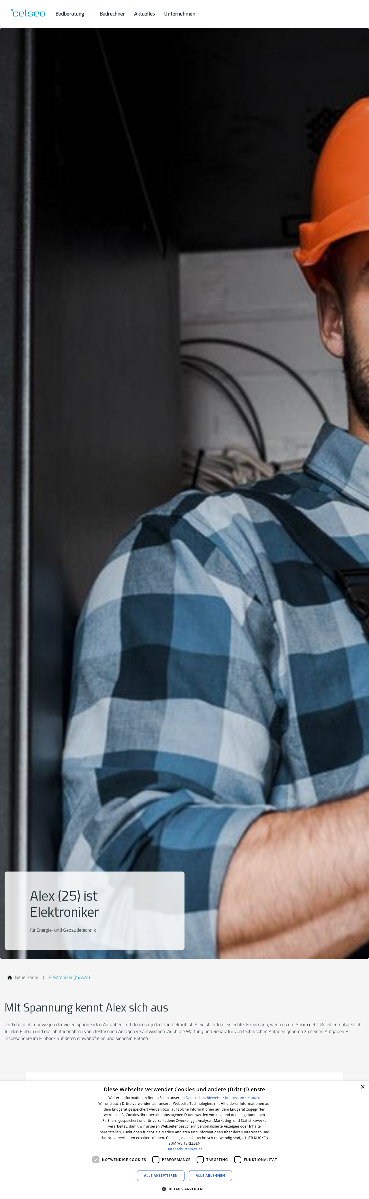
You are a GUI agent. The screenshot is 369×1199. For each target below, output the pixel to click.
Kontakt (254, 1097)
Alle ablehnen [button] (210, 1175)
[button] (184, 1188)
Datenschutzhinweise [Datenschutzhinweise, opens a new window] (185, 1149)
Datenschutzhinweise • (205, 1097)
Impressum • (236, 1097)
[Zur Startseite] (27, 13)
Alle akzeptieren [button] (161, 1175)
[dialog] (184, 1140)
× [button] (362, 1087)
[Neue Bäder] (26, 977)
